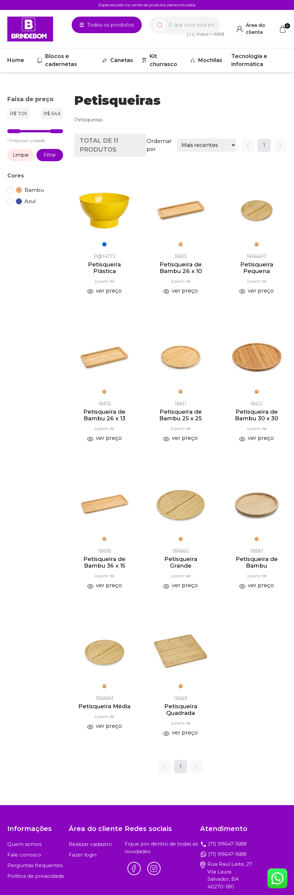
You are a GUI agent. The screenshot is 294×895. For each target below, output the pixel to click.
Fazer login (83, 855)
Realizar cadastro (90, 844)
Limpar (21, 155)
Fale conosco (24, 855)
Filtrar (49, 155)
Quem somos (24, 844)
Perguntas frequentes (35, 865)
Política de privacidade (35, 876)
